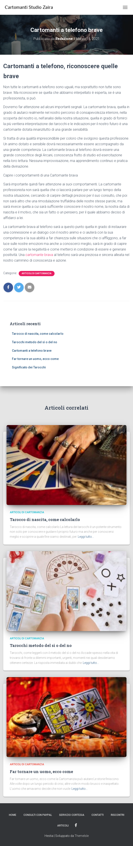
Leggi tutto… (86, 536)
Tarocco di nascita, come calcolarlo (37, 333)
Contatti (97, 814)
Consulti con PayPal (37, 814)
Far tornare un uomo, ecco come (35, 359)
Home (12, 814)
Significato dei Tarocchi (29, 367)
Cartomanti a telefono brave (32, 350)
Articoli (63, 825)
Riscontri (117, 814)
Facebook (76, 825)
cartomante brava (39, 255)
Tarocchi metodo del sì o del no (34, 342)
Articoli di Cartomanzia (37, 273)
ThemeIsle (82, 836)
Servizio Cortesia (71, 814)
